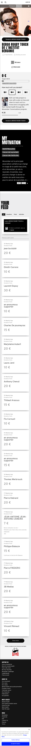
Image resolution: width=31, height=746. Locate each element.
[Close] (29, 729)
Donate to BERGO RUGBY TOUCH (15, 120)
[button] (2, 2)
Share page (15, 67)
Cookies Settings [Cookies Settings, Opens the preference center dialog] (15, 739)
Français (12, 6)
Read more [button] (22, 183)
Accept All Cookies (15, 743)
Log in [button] (28, 2)
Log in (12, 230)
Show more (15, 640)
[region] (15, 736)
